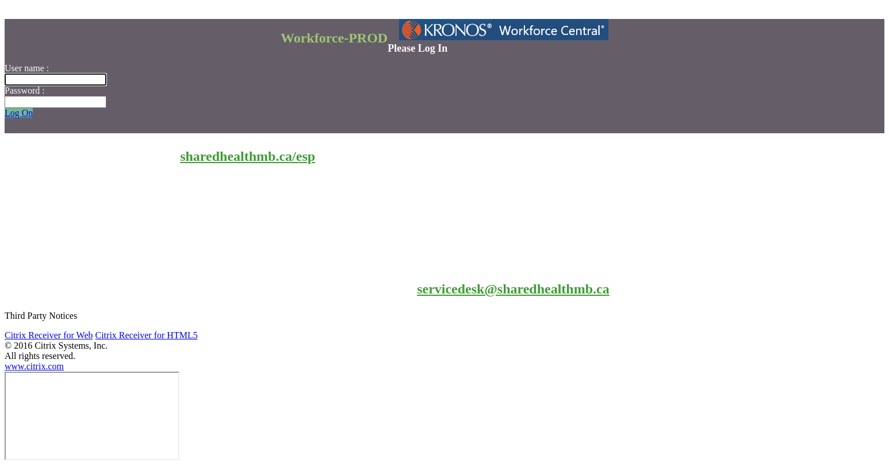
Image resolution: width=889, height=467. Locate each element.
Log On (19, 113)
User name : (27, 68)
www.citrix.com (34, 366)
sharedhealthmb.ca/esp (247, 156)
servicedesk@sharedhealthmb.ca (513, 288)
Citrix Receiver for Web (49, 335)
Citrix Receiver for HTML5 (146, 335)
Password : (25, 90)
